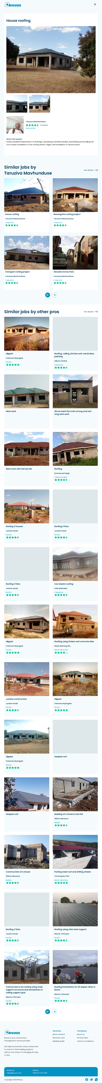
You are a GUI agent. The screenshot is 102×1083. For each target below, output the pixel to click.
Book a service (59, 1034)
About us (81, 1034)
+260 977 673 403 (39, 1073)
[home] (12, 4)
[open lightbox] (51, 59)
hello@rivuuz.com (14, 1073)
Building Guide (59, 1041)
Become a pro (59, 1038)
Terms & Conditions (85, 1041)
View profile (30, 128)
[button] (95, 4)
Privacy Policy (82, 1038)
